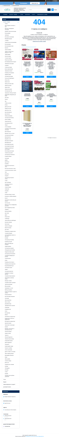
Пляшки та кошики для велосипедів (9, 149)
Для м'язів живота (8, 112)
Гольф (6, 180)
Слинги (6, 371)
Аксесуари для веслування (10, 253)
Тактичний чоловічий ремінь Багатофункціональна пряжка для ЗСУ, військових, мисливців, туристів (39, 96)
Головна (5, 14)
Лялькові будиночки (8, 337)
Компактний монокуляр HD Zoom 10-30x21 (27, 94)
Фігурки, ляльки (8, 333)
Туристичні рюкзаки (8, 284)
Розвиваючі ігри (8, 309)
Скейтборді (7, 218)
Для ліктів (7, 229)
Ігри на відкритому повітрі (10, 207)
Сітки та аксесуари (8, 349)
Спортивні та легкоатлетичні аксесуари (10, 129)
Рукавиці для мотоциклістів (10, 263)
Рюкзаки (6, 366)
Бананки (6, 373)
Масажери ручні (8, 142)
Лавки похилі (7, 87)
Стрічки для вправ (8, 67)
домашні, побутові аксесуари (10, 31)
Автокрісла (7, 344)
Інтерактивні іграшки (9, 340)
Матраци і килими (8, 280)
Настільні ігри (7, 202)
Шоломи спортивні (8, 222)
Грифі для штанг (8, 108)
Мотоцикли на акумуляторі (10, 321)
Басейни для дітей (8, 241)
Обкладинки (7, 368)
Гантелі (6, 99)
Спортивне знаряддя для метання (10, 256)
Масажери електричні (9, 140)
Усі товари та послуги (52, 137)
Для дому (7, 97)
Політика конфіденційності (39, 436)
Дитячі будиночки (8, 342)
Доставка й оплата (7, 386)
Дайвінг (6, 160)
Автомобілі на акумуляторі (10, 316)
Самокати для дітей (8, 152)
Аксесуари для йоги (8, 123)
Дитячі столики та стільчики (10, 351)
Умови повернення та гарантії (9, 384)
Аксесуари (7, 158)
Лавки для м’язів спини (9, 83)
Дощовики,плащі (8, 303)
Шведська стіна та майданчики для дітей (11, 205)
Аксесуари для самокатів (10, 154)
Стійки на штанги (8, 103)
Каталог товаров (6, 21)
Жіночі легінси (7, 301)
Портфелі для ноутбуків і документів (9, 376)
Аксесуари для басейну (9, 239)
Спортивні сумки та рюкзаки (10, 282)
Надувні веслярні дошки (9, 251)
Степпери (6, 40)
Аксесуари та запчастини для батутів (10, 200)
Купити (27, 76)
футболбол (7, 161)
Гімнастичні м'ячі (8, 121)
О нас (21, 14)
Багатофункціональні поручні (10, 61)
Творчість (6, 335)
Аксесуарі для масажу (9, 135)
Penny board (7, 216)
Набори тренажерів (8, 115)
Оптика (6, 23)
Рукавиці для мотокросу (9, 262)
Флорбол (6, 175)
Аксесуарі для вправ (9, 76)
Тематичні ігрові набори (9, 338)
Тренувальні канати (8, 70)
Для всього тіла (8, 110)
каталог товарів (13, 14)
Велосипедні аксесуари (9, 146)
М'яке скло (7, 362)
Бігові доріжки (7, 33)
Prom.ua (35, 435)
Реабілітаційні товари (9, 346)
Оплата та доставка (8, 17)
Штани (6, 260)
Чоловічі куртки (8, 258)
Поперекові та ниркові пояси (10, 231)
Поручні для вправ (8, 59)
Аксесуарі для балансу (9, 117)
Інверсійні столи (8, 138)
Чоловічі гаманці (8, 360)
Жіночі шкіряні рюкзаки (9, 353)
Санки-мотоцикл (8, 187)
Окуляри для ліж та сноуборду (8, 185)
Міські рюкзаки (7, 286)
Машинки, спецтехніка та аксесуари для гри (9, 329)
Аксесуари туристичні (9, 271)
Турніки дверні (7, 54)
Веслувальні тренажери (9, 36)
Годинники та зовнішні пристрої (9, 274)
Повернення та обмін (42, 14)
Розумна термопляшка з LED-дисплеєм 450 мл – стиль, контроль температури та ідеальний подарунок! (51, 65)
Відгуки (4, 381)
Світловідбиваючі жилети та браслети (10, 236)
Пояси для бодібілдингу (9, 78)
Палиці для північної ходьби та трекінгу (11, 292)
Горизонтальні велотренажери (10, 42)
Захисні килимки (8, 49)
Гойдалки (6, 209)
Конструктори (7, 312)
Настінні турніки (8, 56)
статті (33, 14)
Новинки (17, 17)
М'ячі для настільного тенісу (10, 168)
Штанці (6, 104)
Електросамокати (8, 294)
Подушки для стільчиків (9, 364)
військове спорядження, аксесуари (9, 29)
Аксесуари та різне (8, 267)
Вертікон (6, 47)
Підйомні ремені (8, 74)
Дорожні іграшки (8, 323)
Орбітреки (7, 35)
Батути (6, 198)
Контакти (27, 14)
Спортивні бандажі (8, 233)
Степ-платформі (8, 126)
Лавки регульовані (8, 89)
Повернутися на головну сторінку (39, 41)
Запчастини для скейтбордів (10, 220)
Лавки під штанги (8, 85)
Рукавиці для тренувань (9, 72)
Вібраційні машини (8, 38)
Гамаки (6, 269)
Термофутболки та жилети (10, 305)
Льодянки (6, 190)
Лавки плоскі (7, 81)
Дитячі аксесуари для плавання (9, 244)
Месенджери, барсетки (9, 355)
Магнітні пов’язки (8, 227)
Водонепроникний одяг (9, 265)
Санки (6, 192)
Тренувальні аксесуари (9, 63)
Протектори (7, 224)
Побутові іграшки (8, 331)
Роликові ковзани (8, 156)
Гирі (5, 101)
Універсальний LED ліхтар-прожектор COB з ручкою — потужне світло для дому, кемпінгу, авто (39, 64)
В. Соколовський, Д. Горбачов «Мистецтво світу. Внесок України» (27, 125)
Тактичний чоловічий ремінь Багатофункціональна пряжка (51, 95)
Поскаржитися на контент (30, 436)
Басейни (6, 237)
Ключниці (6, 369)
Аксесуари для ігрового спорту (9, 178)
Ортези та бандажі (8, 225)
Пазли (6, 311)
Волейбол (7, 163)
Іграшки (6, 326)
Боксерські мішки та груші (10, 194)
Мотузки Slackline (8, 211)
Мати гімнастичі (8, 131)
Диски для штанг (8, 106)
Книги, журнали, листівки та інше (10, 26)
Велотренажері (8, 44)
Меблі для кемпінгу (8, 289)
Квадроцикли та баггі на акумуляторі (9, 319)
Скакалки (6, 65)
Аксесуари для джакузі (9, 248)
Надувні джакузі (8, 246)
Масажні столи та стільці (9, 133)
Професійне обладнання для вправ (10, 95)
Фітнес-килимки (8, 119)
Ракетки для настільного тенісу (9, 166)
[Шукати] (49, 10)
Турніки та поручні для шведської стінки (9, 52)
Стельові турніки (8, 58)
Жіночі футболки (8, 300)
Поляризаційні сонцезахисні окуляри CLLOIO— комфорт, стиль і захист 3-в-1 (27, 64)
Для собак (7, 213)
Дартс (6, 214)
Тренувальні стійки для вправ (10, 92)
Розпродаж (7, 307)
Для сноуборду (8, 182)
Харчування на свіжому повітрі (9, 278)
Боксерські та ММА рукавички (10, 196)
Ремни (6, 357)
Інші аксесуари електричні (10, 296)
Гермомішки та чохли (9, 288)
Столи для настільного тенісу (10, 170)
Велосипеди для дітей (9, 144)
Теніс (6, 172)
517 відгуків (49, 0)
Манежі (6, 314)
